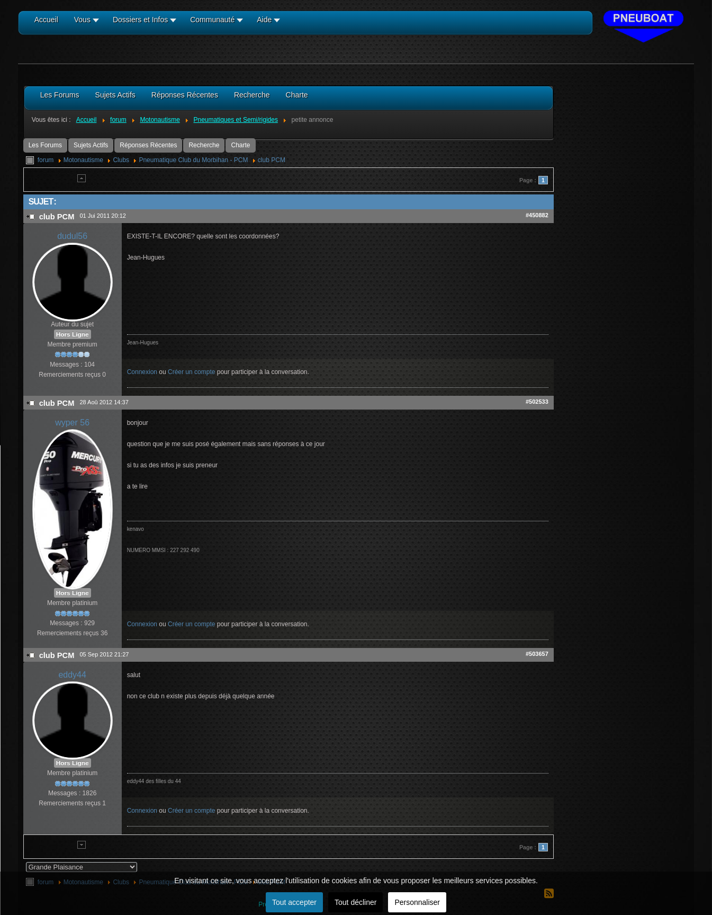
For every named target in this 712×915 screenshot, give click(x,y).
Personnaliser (417, 902)
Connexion (142, 372)
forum (46, 160)
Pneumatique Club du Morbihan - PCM (193, 160)
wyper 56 (72, 422)
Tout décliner (355, 902)
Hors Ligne (72, 334)
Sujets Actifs (91, 145)
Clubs (121, 160)
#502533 (537, 401)
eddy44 (72, 674)
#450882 (537, 215)
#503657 (537, 654)
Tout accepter (294, 902)
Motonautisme (83, 160)
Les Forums (45, 145)
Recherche (203, 145)
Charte (240, 145)
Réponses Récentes (148, 145)
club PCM (271, 160)
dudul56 (72, 236)
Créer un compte (191, 372)
